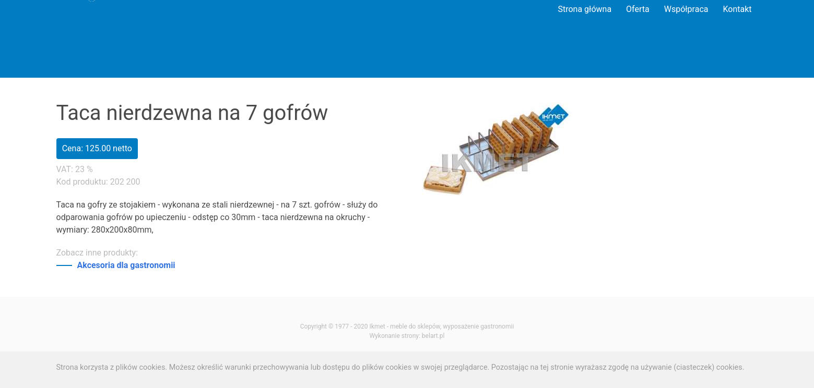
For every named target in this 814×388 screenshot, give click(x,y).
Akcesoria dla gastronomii (126, 265)
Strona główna (584, 9)
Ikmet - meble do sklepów (405, 326)
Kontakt (737, 9)
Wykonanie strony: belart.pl (406, 336)
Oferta (638, 9)
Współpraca (686, 9)
